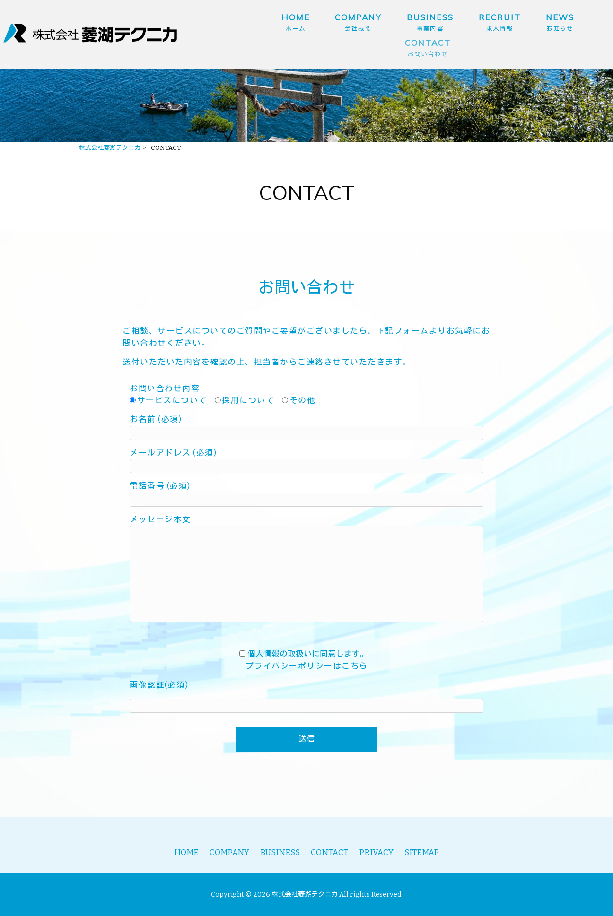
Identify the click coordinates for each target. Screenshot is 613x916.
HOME (186, 852)
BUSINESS (280, 852)
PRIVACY (376, 852)
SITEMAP (421, 852)
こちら (355, 666)
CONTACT (329, 852)
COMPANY (229, 852)
